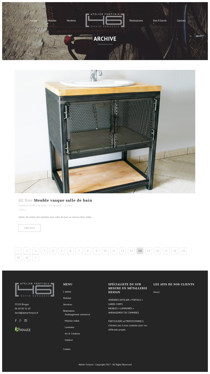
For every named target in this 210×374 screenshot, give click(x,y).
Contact (66, 349)
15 (148, 251)
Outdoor (69, 339)
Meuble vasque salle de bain (63, 200)
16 (157, 251)
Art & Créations (72, 333)
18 (174, 251)
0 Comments (55, 205)
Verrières (67, 304)
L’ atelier (67, 291)
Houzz (156, 292)
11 (114, 251)
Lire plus (29, 228)
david (43, 205)
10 (105, 251)
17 (166, 251)
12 (122, 251)
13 (131, 251)
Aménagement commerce (77, 314)
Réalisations (69, 310)
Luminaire (69, 327)
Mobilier (67, 298)
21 (27, 257)
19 (183, 251)
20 (18, 257)
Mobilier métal (72, 320)
